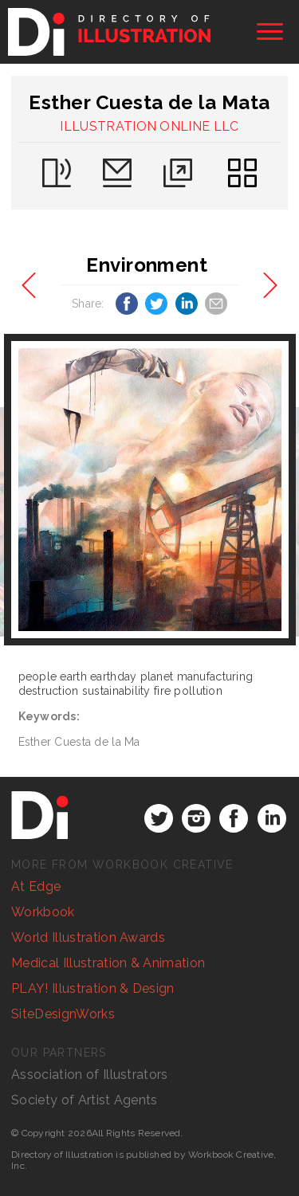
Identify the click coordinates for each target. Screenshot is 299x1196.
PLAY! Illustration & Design (93, 988)
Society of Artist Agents (84, 1100)
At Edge (36, 886)
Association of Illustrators (89, 1074)
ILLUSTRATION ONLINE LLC (149, 126)
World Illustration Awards (88, 937)
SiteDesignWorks (63, 1014)
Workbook (43, 912)
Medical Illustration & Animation (108, 963)
